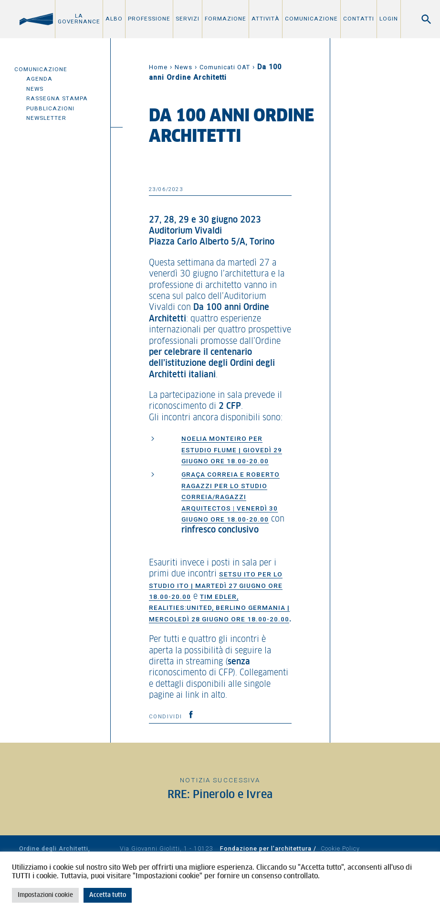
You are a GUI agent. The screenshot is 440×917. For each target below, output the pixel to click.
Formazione (225, 18)
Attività (265, 18)
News (34, 88)
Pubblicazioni (50, 108)
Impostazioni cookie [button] (45, 895)
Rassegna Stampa (57, 98)
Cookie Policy (340, 848)
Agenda (39, 78)
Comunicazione (311, 18)
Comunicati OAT (224, 67)
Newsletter (46, 118)
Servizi (187, 18)
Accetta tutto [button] (107, 895)
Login (388, 18)
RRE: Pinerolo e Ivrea (220, 794)
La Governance (79, 18)
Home (158, 67)
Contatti (358, 18)
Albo (114, 18)
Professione (149, 18)
